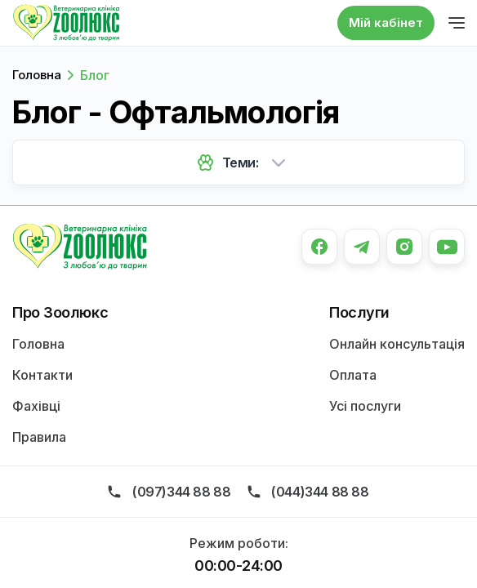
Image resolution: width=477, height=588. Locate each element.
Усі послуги (365, 406)
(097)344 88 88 (181, 491)
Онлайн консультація (397, 344)
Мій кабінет (386, 22)
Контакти (42, 375)
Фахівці (36, 406)
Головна (36, 74)
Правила (39, 437)
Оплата (353, 375)
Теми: (240, 162)
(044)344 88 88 (319, 491)
